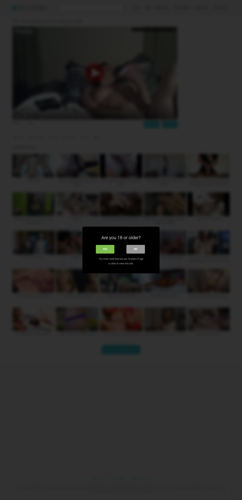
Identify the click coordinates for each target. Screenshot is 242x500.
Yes (105, 249)
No (135, 249)
